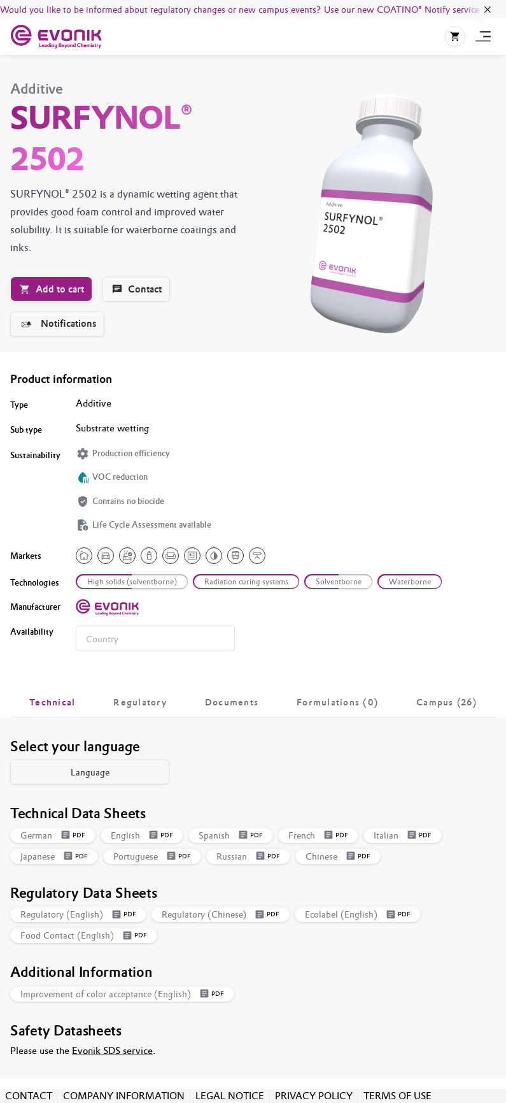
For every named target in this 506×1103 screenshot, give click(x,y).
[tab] (52, 702)
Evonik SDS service (112, 1050)
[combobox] (155, 638)
